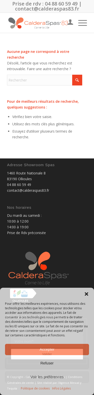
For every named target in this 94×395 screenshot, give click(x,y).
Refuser (47, 363)
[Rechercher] (44, 80)
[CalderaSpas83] (39, 23)
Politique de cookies (35, 388)
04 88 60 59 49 (61, 3)
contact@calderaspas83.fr (47, 8)
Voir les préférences (47, 377)
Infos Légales (61, 388)
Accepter (47, 349)
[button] (86, 294)
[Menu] (80, 23)
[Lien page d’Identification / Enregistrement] (67, 23)
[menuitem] (67, 23)
